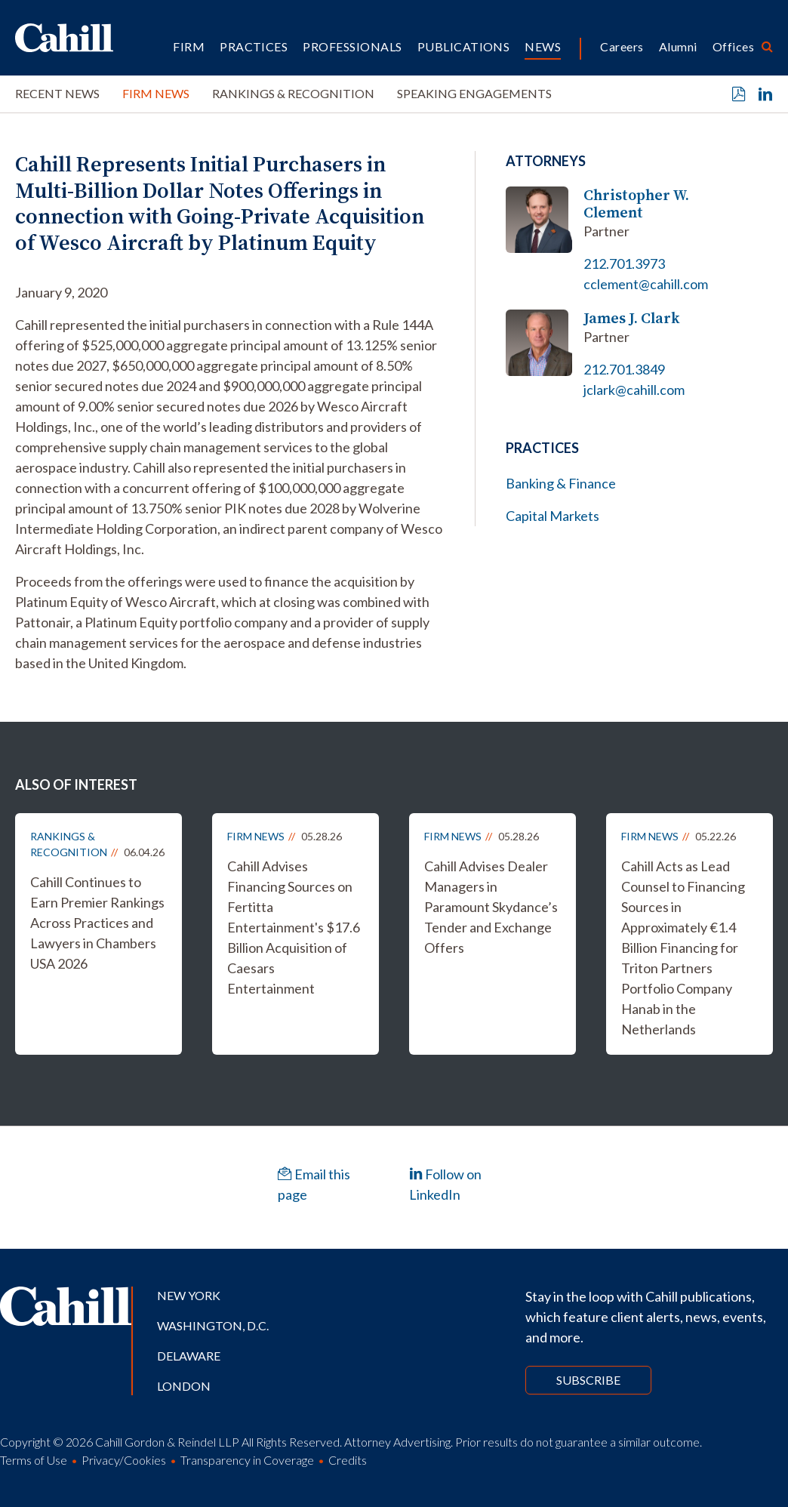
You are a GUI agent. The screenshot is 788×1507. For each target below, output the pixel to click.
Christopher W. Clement (636, 203)
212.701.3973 (624, 263)
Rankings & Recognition (293, 93)
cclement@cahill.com (645, 284)
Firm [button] (189, 46)
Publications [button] (463, 46)
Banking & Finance (561, 483)
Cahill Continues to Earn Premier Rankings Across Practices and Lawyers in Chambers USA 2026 (97, 923)
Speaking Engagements (474, 93)
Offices (733, 46)
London (184, 1386)
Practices (254, 46)
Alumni (678, 46)
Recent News (57, 93)
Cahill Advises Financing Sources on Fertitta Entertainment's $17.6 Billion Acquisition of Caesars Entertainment (293, 927)
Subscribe (588, 1380)
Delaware (188, 1355)
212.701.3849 (624, 369)
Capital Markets (552, 515)
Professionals (352, 46)
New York (188, 1295)
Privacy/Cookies (124, 1460)
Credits (347, 1460)
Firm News (155, 93)
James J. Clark (631, 318)
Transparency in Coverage (247, 1460)
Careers (621, 46)
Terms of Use (33, 1460)
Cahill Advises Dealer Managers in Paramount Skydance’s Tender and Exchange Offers (491, 907)
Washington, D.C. (213, 1325)
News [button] (543, 46)
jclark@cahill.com (634, 389)
